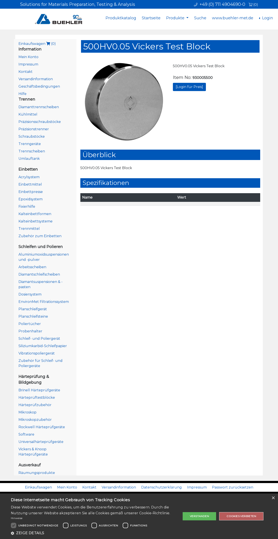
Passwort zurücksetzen (232, 487)
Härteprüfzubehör (34, 405)
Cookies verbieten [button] (241, 516)
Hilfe (22, 94)
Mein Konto (28, 57)
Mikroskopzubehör (35, 420)
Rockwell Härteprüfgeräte (41, 427)
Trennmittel (29, 229)
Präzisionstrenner (33, 129)
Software (26, 434)
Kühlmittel (27, 114)
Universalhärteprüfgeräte (40, 442)
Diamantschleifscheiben (39, 274)
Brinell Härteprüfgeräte (39, 390)
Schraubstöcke (31, 136)
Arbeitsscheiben (32, 267)
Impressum (28, 64)
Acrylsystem (29, 177)
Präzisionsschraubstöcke (39, 122)
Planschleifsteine (33, 316)
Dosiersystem (29, 294)
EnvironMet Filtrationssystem (43, 302)
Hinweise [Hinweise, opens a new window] (16, 518)
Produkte (175, 18)
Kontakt (25, 72)
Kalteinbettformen (34, 214)
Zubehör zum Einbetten (39, 236)
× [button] (273, 498)
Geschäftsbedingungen (39, 86)
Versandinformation (35, 79)
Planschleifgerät (32, 309)
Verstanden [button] (199, 516)
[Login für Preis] (189, 87)
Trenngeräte (29, 144)
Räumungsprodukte (36, 473)
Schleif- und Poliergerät (39, 338)
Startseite (151, 18)
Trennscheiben (31, 151)
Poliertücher (29, 324)
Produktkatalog (121, 18)
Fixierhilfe (26, 206)
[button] (93, 533)
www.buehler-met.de (232, 18)
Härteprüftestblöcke (36, 397)
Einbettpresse (30, 192)
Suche (200, 18)
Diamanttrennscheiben (38, 107)
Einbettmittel (30, 184)
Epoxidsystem (30, 199)
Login (267, 18)
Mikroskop (27, 412)
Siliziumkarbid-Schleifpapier (42, 346)
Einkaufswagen (37, 44)
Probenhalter (30, 331)
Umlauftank (29, 159)
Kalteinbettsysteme (35, 221)
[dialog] (139, 516)
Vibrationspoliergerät (36, 353)
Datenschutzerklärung (161, 487)
